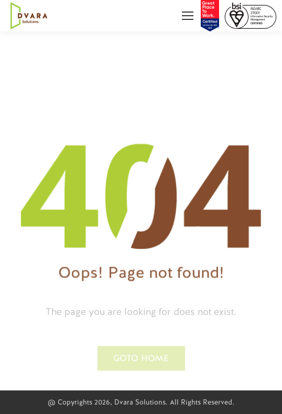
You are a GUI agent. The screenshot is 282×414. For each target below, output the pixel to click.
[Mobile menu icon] (187, 15)
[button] (141, 378)
